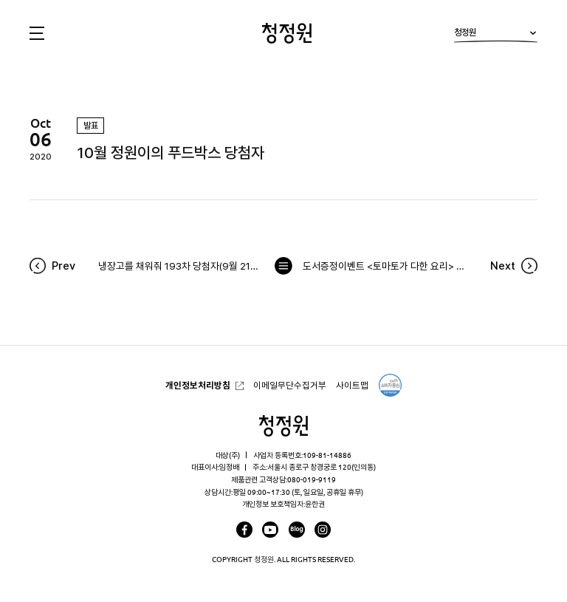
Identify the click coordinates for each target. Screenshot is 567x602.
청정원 (495, 35)
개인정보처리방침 (197, 385)
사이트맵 (352, 385)
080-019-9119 (311, 479)
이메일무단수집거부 (289, 385)
